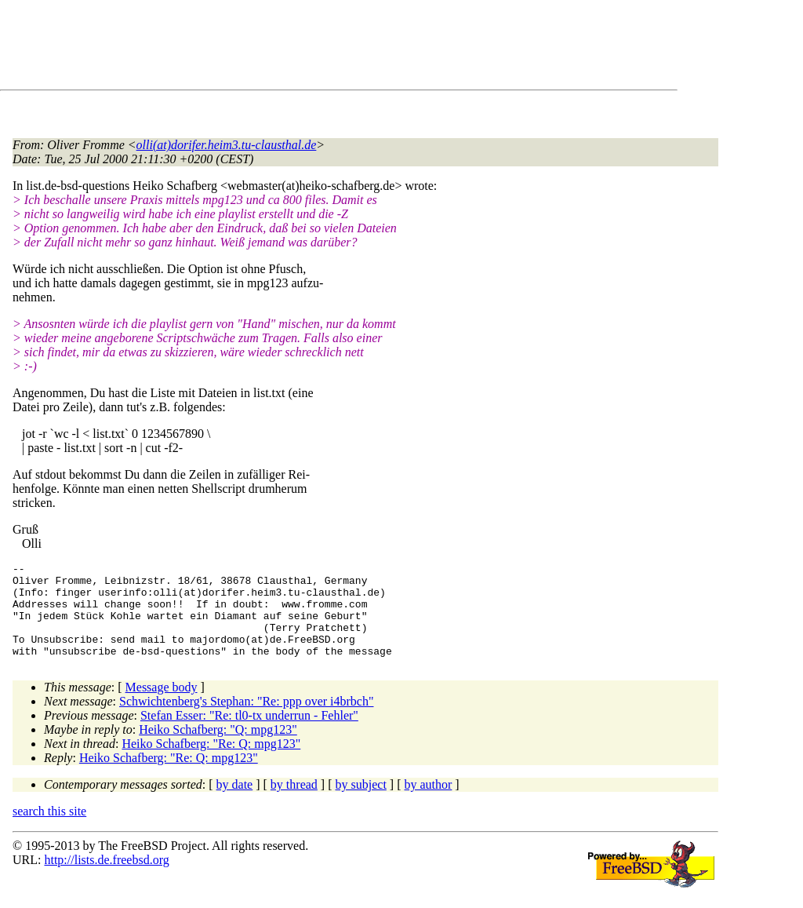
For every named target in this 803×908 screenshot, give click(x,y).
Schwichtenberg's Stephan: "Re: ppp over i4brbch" (246, 720)
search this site (49, 830)
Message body (161, 706)
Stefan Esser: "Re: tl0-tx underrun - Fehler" (249, 734)
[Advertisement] (298, 48)
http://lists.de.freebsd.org (106, 878)
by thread (294, 803)
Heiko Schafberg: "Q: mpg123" (218, 748)
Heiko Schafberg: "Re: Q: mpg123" (211, 762)
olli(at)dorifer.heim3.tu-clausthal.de (226, 144)
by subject (361, 803)
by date (234, 803)
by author (428, 803)
